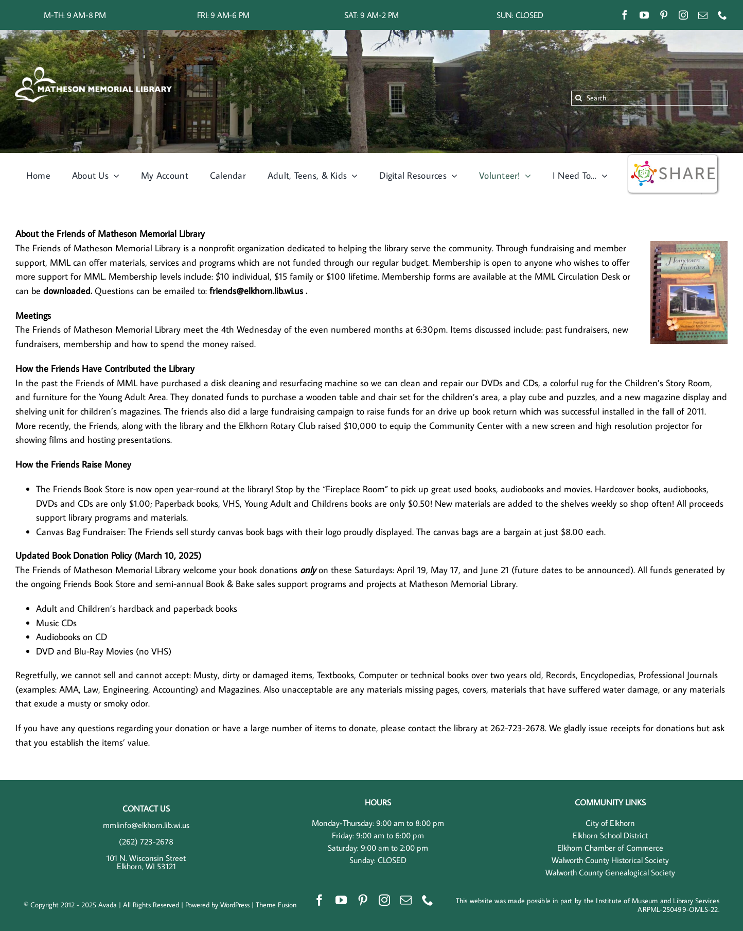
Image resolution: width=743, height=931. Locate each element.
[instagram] (683, 15)
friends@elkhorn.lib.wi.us (257, 291)
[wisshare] (673, 157)
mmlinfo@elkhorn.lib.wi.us (146, 825)
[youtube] (644, 15)
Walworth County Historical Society (610, 860)
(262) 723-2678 (146, 841)
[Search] (578, 98)
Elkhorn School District (610, 835)
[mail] (702, 15)
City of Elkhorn (610, 823)
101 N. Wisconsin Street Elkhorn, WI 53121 (146, 862)
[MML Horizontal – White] (93, 71)
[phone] (722, 15)
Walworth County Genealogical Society (610, 872)
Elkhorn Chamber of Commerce (610, 847)
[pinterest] (663, 15)
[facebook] (624, 15)
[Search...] (649, 98)
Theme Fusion (276, 904)
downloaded (67, 291)
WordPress (235, 904)
